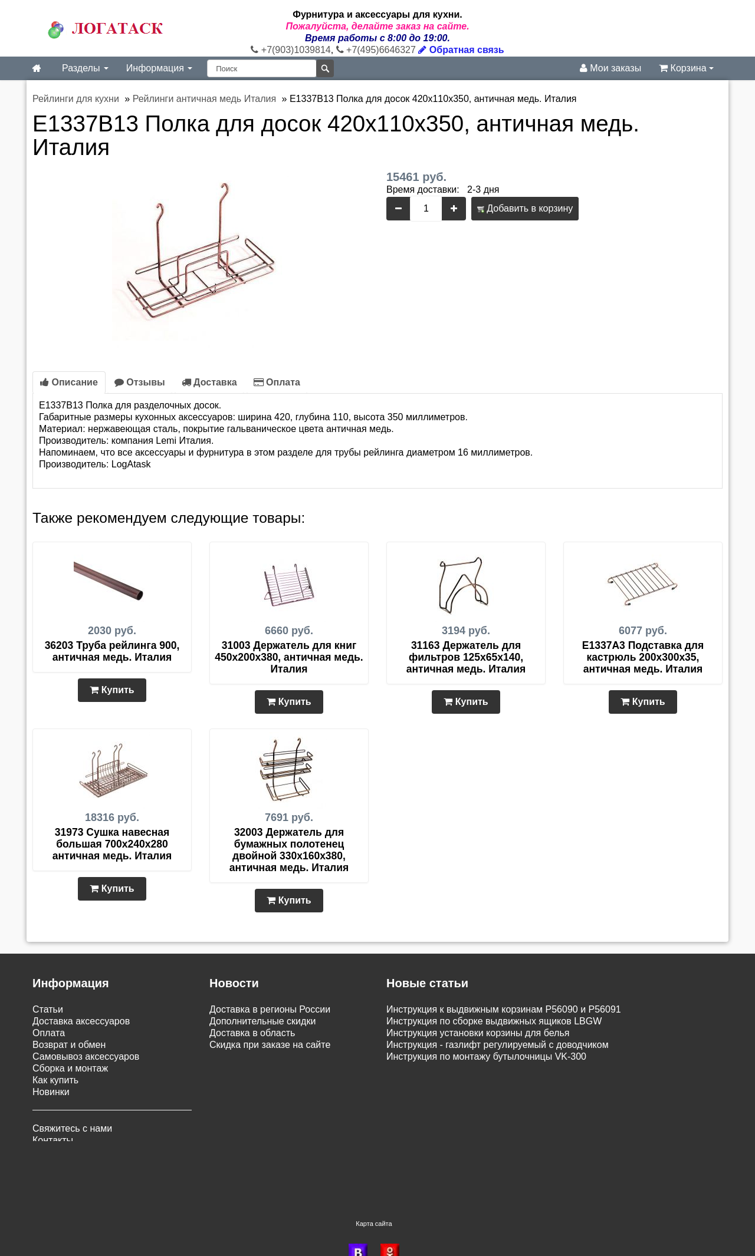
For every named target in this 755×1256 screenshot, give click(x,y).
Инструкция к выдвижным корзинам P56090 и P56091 (503, 1009)
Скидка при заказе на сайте (269, 1045)
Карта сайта (374, 1182)
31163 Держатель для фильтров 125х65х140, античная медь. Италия (466, 657)
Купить (112, 690)
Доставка (209, 382)
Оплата (277, 382)
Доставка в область (252, 1033)
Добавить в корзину (525, 208)
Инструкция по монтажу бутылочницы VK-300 (486, 1056)
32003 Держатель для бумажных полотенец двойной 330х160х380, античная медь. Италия (289, 849)
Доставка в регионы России (269, 1009)
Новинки (51, 1092)
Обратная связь (461, 50)
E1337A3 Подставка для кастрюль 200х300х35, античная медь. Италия (643, 657)
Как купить (55, 1080)
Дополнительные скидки (262, 1021)
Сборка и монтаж (70, 1068)
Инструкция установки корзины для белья (477, 1033)
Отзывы (139, 382)
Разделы (85, 68)
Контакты (52, 1140)
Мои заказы (610, 68)
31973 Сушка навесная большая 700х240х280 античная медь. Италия (112, 844)
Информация (159, 68)
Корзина (686, 68)
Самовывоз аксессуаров (85, 1056)
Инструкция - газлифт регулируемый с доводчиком (497, 1045)
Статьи (47, 1009)
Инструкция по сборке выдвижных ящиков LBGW (494, 1021)
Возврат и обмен (69, 1045)
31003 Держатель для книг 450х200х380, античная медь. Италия (289, 657)
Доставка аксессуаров (81, 1021)
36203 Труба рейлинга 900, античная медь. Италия (112, 651)
